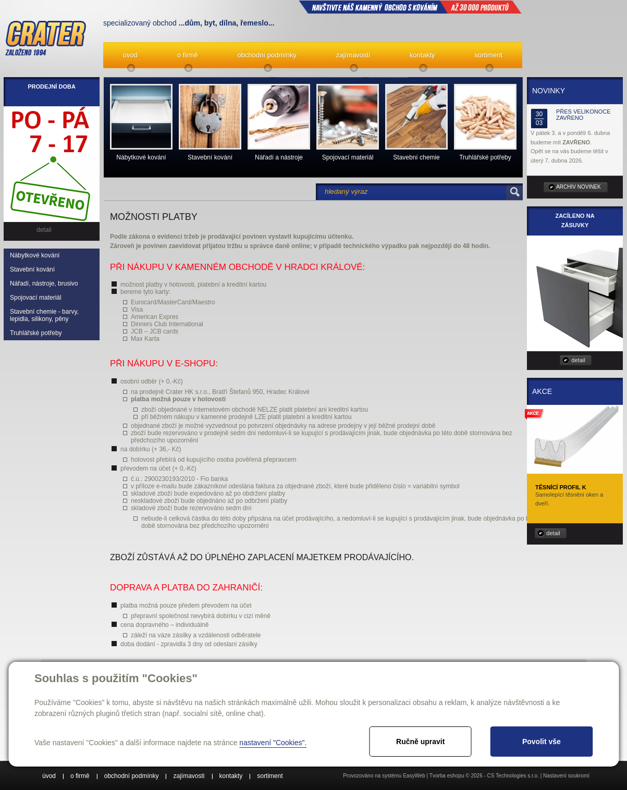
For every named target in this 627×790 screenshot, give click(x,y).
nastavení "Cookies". (272, 742)
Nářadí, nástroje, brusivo (44, 283)
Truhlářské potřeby (36, 333)
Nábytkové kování (34, 255)
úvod (130, 55)
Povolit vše (541, 741)
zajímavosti (353, 55)
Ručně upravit (420, 741)
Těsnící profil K (560, 487)
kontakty (422, 55)
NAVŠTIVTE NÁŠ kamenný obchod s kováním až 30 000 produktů (410, 7)
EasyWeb (414, 776)
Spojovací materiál (36, 297)
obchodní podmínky (267, 55)
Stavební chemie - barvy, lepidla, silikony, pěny (44, 315)
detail (578, 360)
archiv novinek (578, 187)
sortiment (488, 55)
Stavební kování (32, 269)
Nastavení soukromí (566, 776)
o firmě (187, 55)
